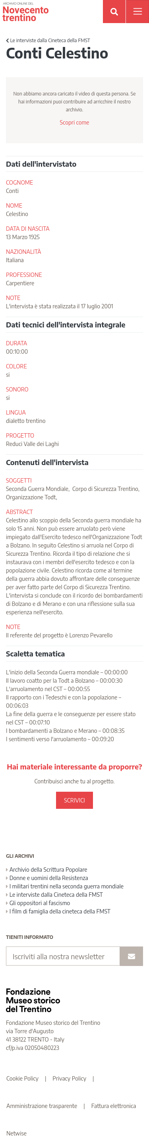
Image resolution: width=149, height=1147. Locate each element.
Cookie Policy (22, 1078)
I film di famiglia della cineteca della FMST (58, 911)
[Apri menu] (137, 11)
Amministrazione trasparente (41, 1105)
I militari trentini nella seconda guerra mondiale (65, 886)
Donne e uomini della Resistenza (47, 877)
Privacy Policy (69, 1078)
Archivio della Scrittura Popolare (46, 869)
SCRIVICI (74, 800)
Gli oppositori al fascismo (38, 903)
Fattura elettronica (113, 1105)
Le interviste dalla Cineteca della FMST (48, 40)
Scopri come (74, 122)
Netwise (16, 1133)
